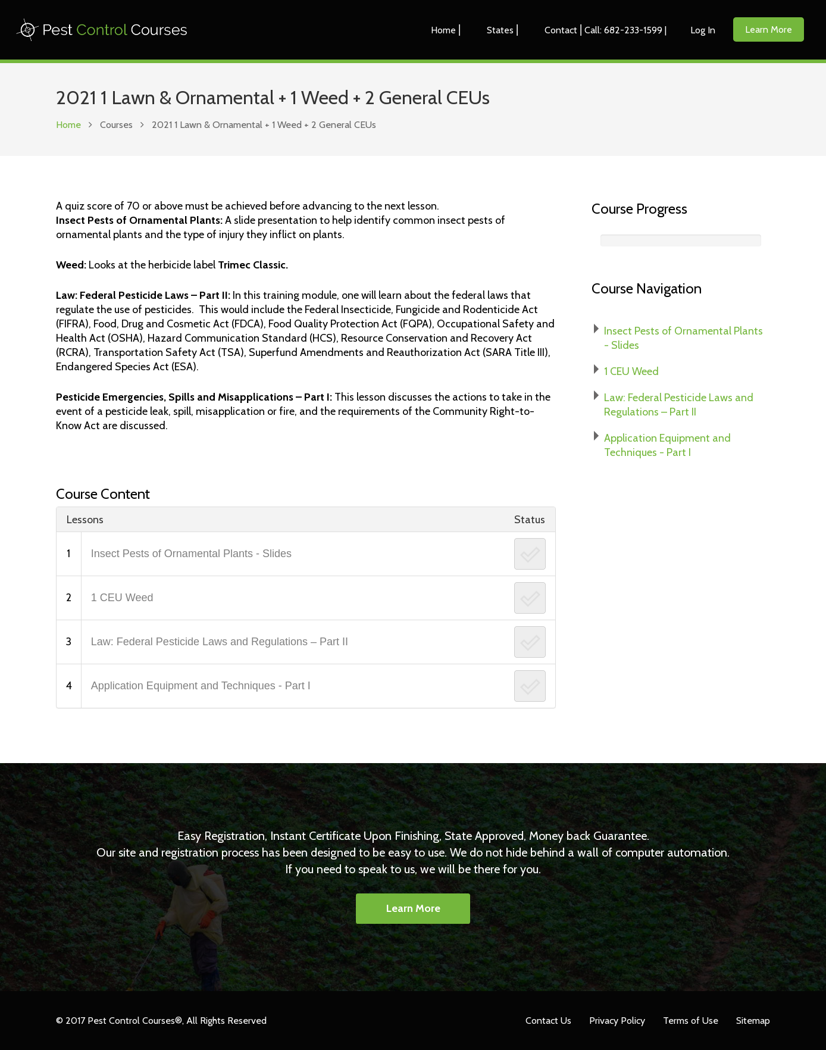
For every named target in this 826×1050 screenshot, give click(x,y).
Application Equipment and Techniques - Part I (201, 686)
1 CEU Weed (122, 598)
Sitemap (753, 1020)
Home (68, 124)
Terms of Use (690, 1020)
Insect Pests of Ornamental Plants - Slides (191, 554)
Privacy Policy (617, 1020)
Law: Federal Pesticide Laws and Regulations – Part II (219, 642)
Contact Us (548, 1020)
